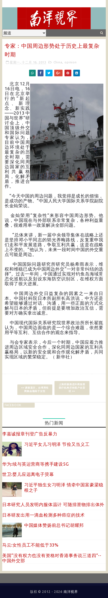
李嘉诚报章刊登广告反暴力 (29, 433)
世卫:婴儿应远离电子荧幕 (28, 474)
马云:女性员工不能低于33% (30, 544)
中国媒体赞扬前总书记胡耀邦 (54, 525)
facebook (13, 405)
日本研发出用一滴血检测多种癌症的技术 (43, 514)
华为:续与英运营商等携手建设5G (35, 463)
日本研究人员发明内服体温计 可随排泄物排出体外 (53, 504)
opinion (71, 62)
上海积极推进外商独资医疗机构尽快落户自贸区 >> (72, 387)
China (58, 62)
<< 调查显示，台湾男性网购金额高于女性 (35, 389)
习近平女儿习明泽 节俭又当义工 (57, 444)
